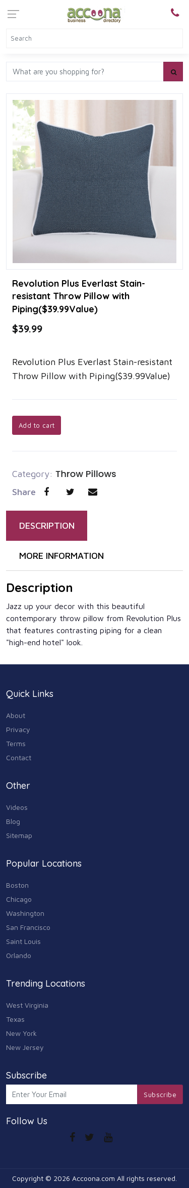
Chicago (19, 899)
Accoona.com (93, 1178)
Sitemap (19, 835)
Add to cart (36, 425)
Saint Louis (23, 941)
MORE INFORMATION (61, 555)
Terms (16, 743)
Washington (25, 913)
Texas (15, 1019)
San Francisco (28, 927)
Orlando (18, 955)
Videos (17, 807)
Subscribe (160, 1095)
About (15, 715)
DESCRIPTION (47, 525)
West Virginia (27, 1005)
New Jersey (25, 1047)
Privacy (18, 729)
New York (21, 1033)
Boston (17, 885)
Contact (18, 757)
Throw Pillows (85, 473)
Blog (13, 821)
